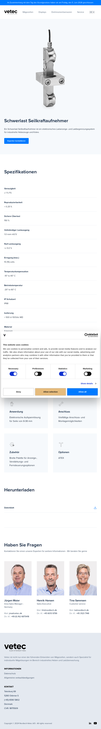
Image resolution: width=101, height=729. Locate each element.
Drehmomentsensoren (61, 12)
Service (80, 12)
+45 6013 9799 (50, 613)
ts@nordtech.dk (81, 610)
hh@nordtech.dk (49, 610)
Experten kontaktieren (16, 140)
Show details (87, 383)
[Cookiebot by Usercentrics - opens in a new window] (86, 335)
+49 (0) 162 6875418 (20, 616)
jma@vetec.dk (15, 613)
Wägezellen (27, 12)
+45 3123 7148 (82, 613)
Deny (18, 392)
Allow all (83, 392)
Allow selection (50, 392)
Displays (42, 12)
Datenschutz (10, 673)
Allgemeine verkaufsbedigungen (19, 677)
